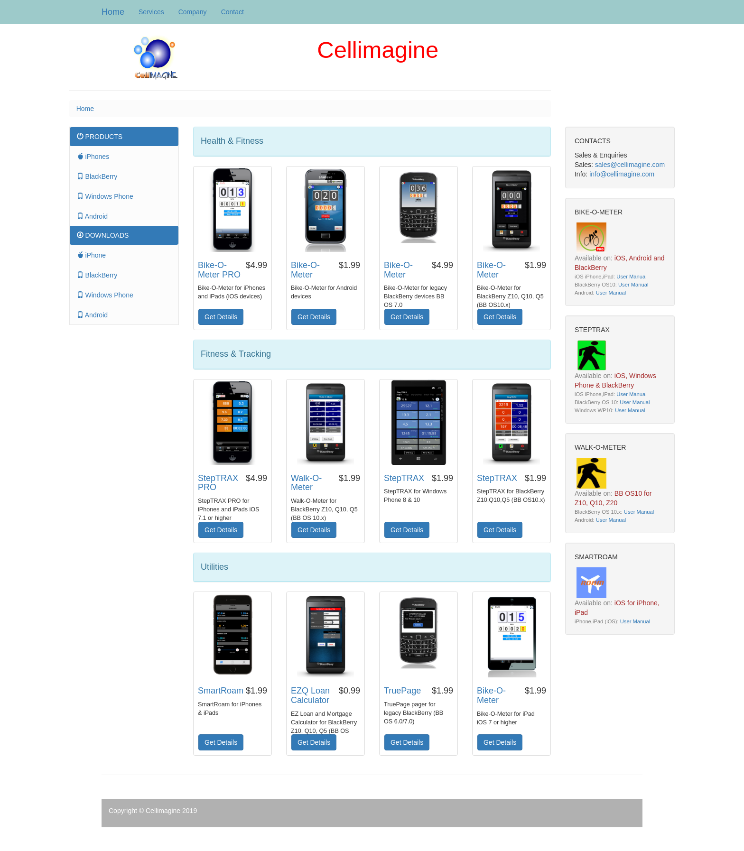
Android (92, 216)
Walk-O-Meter (306, 482)
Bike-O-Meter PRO (219, 269)
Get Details (221, 317)
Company (192, 12)
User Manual (631, 276)
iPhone (91, 255)
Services (151, 12)
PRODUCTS (99, 136)
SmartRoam (220, 690)
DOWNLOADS (103, 235)
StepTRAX (404, 478)
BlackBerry (97, 176)
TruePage (402, 690)
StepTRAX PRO (218, 482)
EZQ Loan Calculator (310, 695)
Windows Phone (105, 196)
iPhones (93, 156)
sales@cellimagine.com (630, 164)
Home (113, 12)
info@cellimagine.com (621, 174)
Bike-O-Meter (305, 269)
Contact (232, 12)
